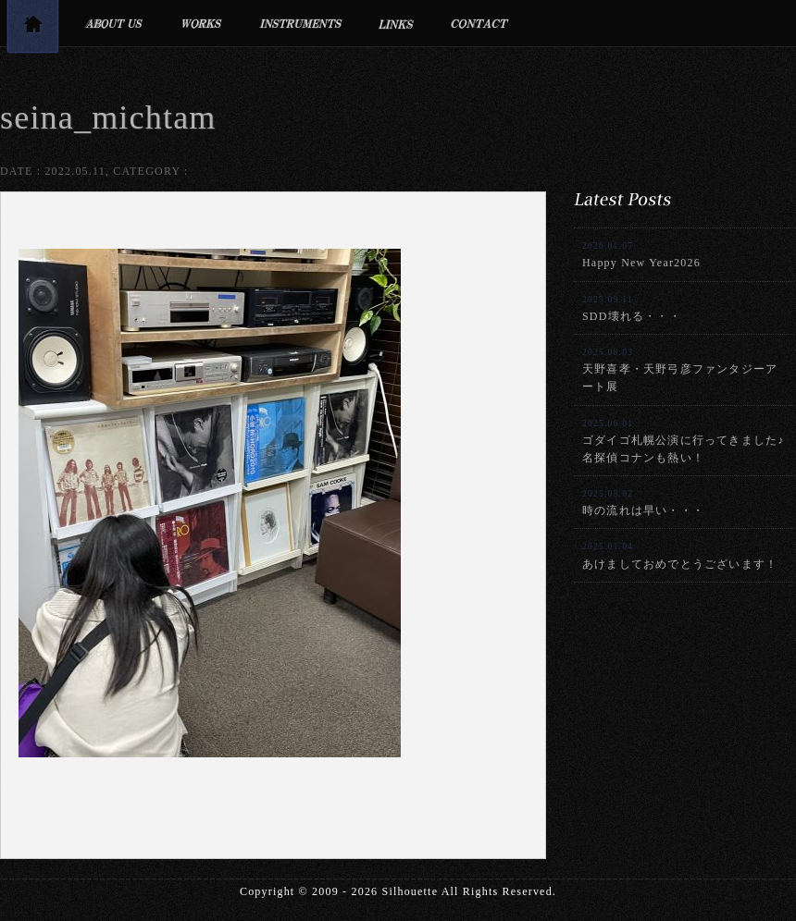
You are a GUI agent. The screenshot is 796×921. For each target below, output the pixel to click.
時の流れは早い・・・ (643, 502)
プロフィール (113, 23)
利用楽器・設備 (301, 23)
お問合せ (480, 23)
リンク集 (396, 23)
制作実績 (201, 23)
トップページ (32, 30)
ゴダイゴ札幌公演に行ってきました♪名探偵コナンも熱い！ (683, 441)
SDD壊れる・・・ (631, 308)
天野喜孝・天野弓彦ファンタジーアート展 (679, 370)
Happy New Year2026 (641, 254)
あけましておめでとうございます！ (679, 555)
